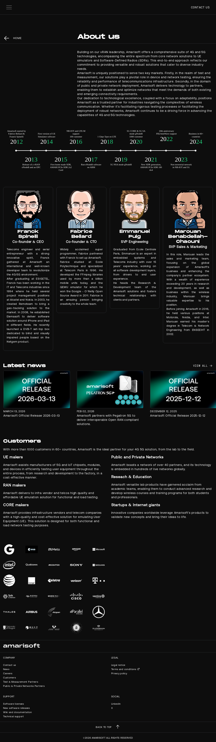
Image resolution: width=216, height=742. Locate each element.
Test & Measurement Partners (20, 682)
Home (17, 38)
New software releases (16, 708)
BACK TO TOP (104, 727)
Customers (9, 677)
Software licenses (13, 704)
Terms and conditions (123, 669)
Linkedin (116, 704)
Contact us (200, 7)
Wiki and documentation (17, 712)
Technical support (13, 716)
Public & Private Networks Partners (24, 686)
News (6, 669)
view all (200, 366)
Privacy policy (119, 673)
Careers (7, 673)
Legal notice (118, 665)
